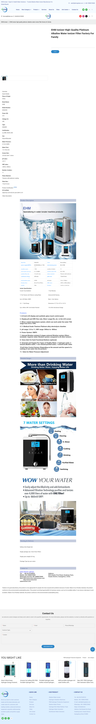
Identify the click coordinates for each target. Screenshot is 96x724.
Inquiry (55, 51)
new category (91, 657)
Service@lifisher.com (7, 16)
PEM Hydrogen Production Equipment (72, 657)
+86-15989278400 (89, 3)
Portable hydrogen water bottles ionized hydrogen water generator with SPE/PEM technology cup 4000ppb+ (47, 681)
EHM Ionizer (4, 22)
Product (84, 657)
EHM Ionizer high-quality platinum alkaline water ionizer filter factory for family (30, 22)
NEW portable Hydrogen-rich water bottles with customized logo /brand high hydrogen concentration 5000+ (66, 681)
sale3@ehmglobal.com (76, 3)
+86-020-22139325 (18, 16)
